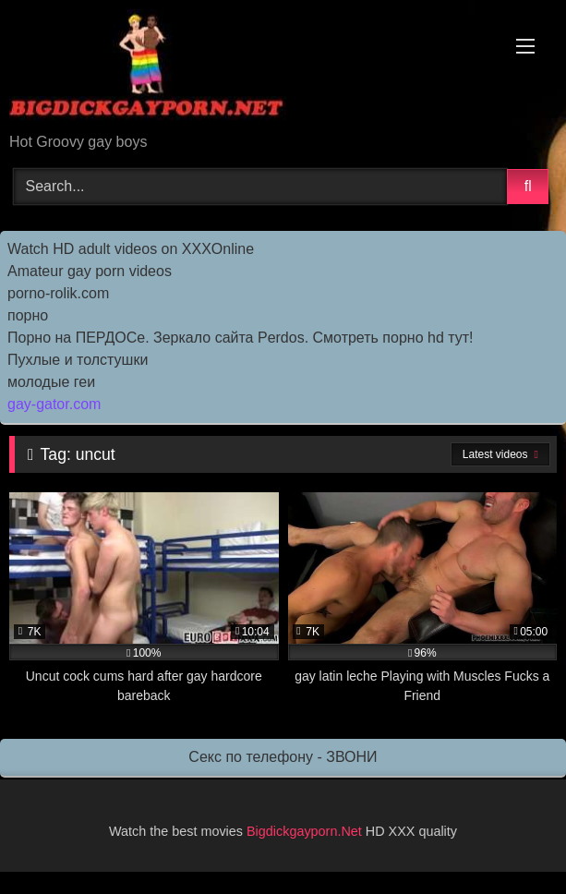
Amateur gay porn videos (89, 271)
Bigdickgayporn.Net (306, 831)
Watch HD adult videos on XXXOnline (130, 249)
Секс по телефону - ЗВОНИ (282, 757)
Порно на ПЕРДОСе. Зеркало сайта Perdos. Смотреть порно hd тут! (240, 337)
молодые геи (51, 382)
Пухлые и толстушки (77, 360)
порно (27, 315)
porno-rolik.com (58, 293)
